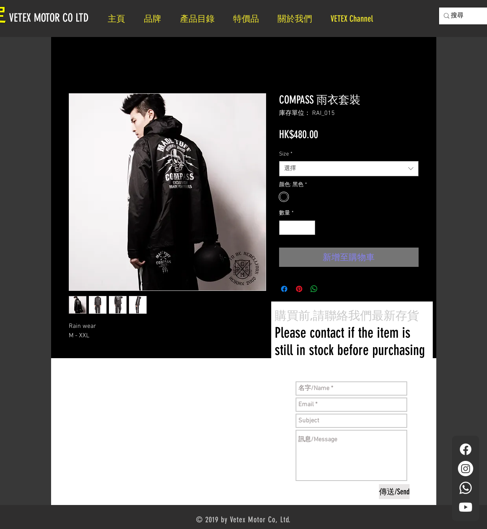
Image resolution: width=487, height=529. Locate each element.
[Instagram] (465, 468)
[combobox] (349, 168)
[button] (298, 19)
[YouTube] (465, 507)
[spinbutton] (297, 228)
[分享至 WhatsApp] (314, 289)
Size (285, 154)
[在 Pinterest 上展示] (299, 289)
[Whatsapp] (465, 488)
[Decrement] (285, 228)
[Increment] (309, 228)
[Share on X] (329, 289)
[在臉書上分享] (284, 289)
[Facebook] (465, 449)
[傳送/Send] (394, 491)
